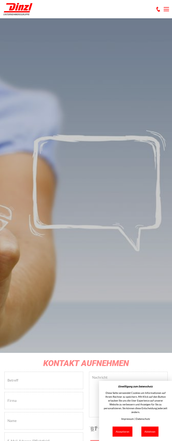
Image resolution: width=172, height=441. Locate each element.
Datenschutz (143, 418)
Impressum (127, 418)
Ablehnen (149, 431)
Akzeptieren (122, 431)
